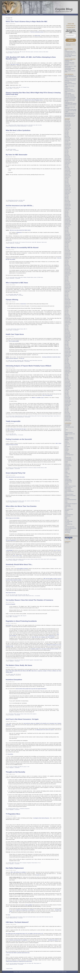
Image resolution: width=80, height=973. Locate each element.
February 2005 (67, 413)
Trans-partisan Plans (68, 524)
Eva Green (16, 200)
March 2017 (67, 216)
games (12, 674)
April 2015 (67, 247)
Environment (15, 501)
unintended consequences (24, 808)
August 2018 (67, 193)
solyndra (28, 500)
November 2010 (68, 319)
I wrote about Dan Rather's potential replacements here (17, 952)
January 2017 (67, 219)
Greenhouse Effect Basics (69, 62)
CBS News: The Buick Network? (17, 922)
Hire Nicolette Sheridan (31, 916)
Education (67, 450)
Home (7, 14)
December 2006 (68, 383)
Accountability (67, 425)
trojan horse (40, 360)
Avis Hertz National (13, 963)
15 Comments (27, 361)
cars (9, 433)
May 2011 (66, 311)
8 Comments (30, 126)
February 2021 (67, 156)
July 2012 (66, 292)
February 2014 (67, 266)
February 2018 (67, 201)
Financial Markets (68, 458)
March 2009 (67, 347)
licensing (14, 360)
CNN (10, 87)
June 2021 (67, 151)
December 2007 (68, 367)
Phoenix (41, 559)
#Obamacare (19, 232)
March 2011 (67, 314)
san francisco (36, 51)
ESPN (15, 125)
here (55, 550)
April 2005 (67, 411)
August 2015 (67, 242)
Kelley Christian (27, 713)
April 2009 (67, 345)
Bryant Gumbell (12, 916)
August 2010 (67, 324)
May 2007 (66, 377)
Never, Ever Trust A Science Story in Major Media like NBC (26, 21)
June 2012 (67, 294)
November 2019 (68, 173)
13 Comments (15, 329)
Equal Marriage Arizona (69, 454)
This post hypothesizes (11, 540)
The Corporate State (68, 521)
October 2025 (67, 126)
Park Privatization (25, 14)
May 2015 (66, 246)
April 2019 (67, 182)
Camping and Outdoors (69, 437)
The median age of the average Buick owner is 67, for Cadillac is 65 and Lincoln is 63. (24, 933)
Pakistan (24, 277)
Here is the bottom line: (47, 395)
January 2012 (67, 300)
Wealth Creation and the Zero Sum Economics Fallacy (70, 113)
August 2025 (67, 129)
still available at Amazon (22, 568)
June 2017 (67, 212)
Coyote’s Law (67, 88)
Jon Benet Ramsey (31, 415)
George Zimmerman (18, 415)
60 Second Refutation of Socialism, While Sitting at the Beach (70, 76)
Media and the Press (13, 126)
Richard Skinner (34, 862)
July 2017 (66, 211)
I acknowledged (9, 550)
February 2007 (67, 381)
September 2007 (68, 371)
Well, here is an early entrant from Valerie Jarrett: (20, 230)
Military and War (68, 488)
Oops (66, 50)
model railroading (68, 490)
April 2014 (67, 264)
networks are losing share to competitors (25, 909)
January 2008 (67, 366)
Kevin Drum (23, 303)
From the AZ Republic (10, 604)
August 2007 (67, 372)
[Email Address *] (70, 35)
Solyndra (11, 479)
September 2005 (68, 404)
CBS (13, 242)
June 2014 (67, 261)
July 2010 (66, 325)
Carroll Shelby (10, 294)
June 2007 (67, 375)
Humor (66, 475)
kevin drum (26, 125)
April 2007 (67, 378)
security (22, 500)
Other (11, 616)
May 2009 (66, 344)
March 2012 (67, 298)
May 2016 (66, 230)
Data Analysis (67, 446)
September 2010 (68, 322)
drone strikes (12, 277)
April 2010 (67, 329)
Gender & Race (68, 464)
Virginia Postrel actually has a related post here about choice (19, 961)
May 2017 (66, 213)
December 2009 (68, 334)
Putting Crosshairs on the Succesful (19, 439)
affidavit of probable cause (38, 397)
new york (23, 51)
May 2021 (66, 152)
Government (12, 278)
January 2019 (67, 186)
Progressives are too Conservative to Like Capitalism (70, 103)
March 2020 (67, 167)
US (37, 277)
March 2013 (67, 281)
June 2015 (67, 245)
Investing (66, 483)
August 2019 (67, 177)
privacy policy (68, 44)
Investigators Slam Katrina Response (41, 818)
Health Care (12, 243)
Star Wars (40, 125)
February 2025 (67, 137)
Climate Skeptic (12, 14)
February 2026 (67, 121)
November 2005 (68, 401)
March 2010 (67, 330)
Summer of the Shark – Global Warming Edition (70, 67)
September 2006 (68, 387)
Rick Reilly (18, 674)
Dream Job (25, 916)
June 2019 (67, 179)
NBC (21, 51)
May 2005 (66, 409)
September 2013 (68, 273)
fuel (10, 433)
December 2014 (68, 253)
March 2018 (67, 200)
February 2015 (67, 250)
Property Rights (68, 505)
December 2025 (68, 124)
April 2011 (67, 313)
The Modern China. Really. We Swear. (19, 665)
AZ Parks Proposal (34, 14)
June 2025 (67, 132)
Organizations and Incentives (70, 495)
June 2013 (67, 277)
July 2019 (66, 178)
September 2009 (68, 338)
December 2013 (68, 269)
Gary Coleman (17, 615)
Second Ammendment (69, 514)
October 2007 (67, 370)
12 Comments (16, 150)
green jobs (17, 500)
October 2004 (67, 419)
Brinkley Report (11, 200)
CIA (8, 277)
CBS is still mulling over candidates (18, 872)
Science (11, 52)
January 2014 (67, 268)
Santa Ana (41, 51)
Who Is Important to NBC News (17, 283)
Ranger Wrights (50, 415)
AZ (8, 615)
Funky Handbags (68, 93)
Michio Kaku (37, 35)
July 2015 (66, 243)
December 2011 (68, 302)
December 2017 (68, 204)
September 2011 (68, 306)
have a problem (28, 904)
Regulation (21, 361)
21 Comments (37, 595)
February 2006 (67, 397)
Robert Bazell (34, 360)
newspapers (24, 862)
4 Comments (17, 863)
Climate (66, 441)
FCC (9, 766)
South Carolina (13, 149)
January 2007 (67, 382)
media (13, 51)
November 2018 (68, 189)
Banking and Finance (69, 432)
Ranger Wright (44, 415)
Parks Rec (39, 415)
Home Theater (67, 473)
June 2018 (67, 196)
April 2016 (67, 231)
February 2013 (67, 283)
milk (29, 125)
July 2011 (66, 309)
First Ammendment (68, 460)
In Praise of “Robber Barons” (70, 98)
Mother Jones (32, 125)
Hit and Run (10, 754)
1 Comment (20, 917)
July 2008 (66, 358)
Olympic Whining (12, 299)
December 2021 (68, 143)
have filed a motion (15, 64)
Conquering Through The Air (70, 51)
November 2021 (68, 144)
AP (8, 87)
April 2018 (67, 198)
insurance (23, 242)
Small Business (67, 515)
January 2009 (67, 349)
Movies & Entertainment (22, 126)
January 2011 (67, 317)
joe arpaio (28, 559)
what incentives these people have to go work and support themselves (31, 688)
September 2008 (68, 355)
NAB (19, 766)
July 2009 (66, 341)
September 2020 (68, 162)
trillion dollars (45, 51)
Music (66, 492)
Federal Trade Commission (22, 467)
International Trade (68, 481)
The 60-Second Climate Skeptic (70, 109)
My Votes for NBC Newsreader (16, 154)
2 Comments (17, 243)
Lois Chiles (21, 200)
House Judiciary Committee (21, 559)
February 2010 (67, 332)
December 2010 (68, 318)
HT (13, 766)
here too (22, 358)
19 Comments (27, 416)
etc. (65, 456)
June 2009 (67, 343)
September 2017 (68, 208)
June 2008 (67, 359)
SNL (52, 916)
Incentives (67, 477)
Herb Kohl (31, 467)
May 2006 (66, 393)
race (15, 433)
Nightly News (26, 360)
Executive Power (68, 457)
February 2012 (67, 299)
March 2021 (67, 155)
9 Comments (20, 201)
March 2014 (67, 265)
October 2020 (67, 160)
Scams (66, 511)
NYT (21, 87)
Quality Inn (34, 713)
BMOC (18, 14)
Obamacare (39, 242)
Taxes (66, 518)
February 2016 (67, 234)
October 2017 (67, 207)
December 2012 (68, 285)
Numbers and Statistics (69, 494)
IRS (26, 242)
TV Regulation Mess (13, 814)
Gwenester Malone (20, 713)
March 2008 (67, 363)
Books (66, 436)
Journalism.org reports (53, 939)
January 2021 (67, 158)
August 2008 (67, 356)
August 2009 (67, 340)
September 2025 (68, 128)
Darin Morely (8, 625)
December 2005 (68, 400)
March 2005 (67, 412)
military (19, 277)
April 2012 (67, 296)
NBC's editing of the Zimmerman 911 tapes (16, 429)
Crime (11, 416)
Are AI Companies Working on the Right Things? (70, 56)
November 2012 (68, 287)
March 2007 (67, 379)
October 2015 (67, 239)
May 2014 (66, 262)
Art (65, 431)
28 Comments (21, 501)
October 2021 (67, 145)
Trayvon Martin (56, 415)
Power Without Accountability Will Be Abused (22, 247)
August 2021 (67, 148)
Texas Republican (53, 559)
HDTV (11, 766)
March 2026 (67, 120)
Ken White (13, 87)
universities (32, 500)
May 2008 (66, 360)
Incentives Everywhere (14, 679)
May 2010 (66, 328)
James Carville (39, 916)
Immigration (15, 560)
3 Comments (17, 278)
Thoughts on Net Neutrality (15, 772)
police (45, 559)
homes (18, 862)
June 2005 (67, 408)
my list (37, 874)
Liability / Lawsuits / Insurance (20, 595)
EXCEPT (9, 862)
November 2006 (68, 385)
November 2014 (68, 254)
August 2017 (67, 209)
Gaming (66, 461)
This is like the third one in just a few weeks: (15, 477)
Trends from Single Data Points (70, 528)
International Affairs (68, 480)
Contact (41, 14)
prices (25, 766)
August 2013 (67, 275)
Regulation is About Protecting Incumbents (21, 621)
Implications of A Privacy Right (70, 97)
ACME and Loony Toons (69, 427)
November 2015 (68, 238)
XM (28, 766)
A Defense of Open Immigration (70, 78)
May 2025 (66, 133)
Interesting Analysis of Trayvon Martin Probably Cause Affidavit (28, 366)
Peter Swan (28, 51)
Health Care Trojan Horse (15, 334)
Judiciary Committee (37, 467)
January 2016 (67, 235)
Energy (13, 500)
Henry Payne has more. (11, 592)
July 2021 (66, 149)
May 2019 (66, 181)
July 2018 (66, 194)
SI (20, 674)
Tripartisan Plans (68, 529)
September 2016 (68, 224)
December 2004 (68, 416)
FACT (20, 242)
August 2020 (67, 163)
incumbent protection (12, 808)
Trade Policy (67, 522)
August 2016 (67, 226)
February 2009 (67, 348)
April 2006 (67, 394)
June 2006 (67, 392)
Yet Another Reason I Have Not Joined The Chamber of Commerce (29, 600)
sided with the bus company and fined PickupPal (43, 637)
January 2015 (67, 251)
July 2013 (66, 276)
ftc (28, 467)
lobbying (15, 766)
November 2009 (68, 336)
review (35, 277)
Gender (66, 462)
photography (67, 498)
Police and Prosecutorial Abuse (18, 416)
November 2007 (68, 368)
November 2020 (68, 159)
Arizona (11, 560)
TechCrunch (51, 635)
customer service (11, 415)
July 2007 (66, 374)
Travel (66, 525)
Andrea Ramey (10, 713)
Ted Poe (48, 559)
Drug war (66, 447)
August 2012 (67, 291)
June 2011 (67, 310)
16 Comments (17, 714)
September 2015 (68, 241)
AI (65, 428)
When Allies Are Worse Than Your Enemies (21, 506)
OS (22, 766)
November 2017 (68, 205)
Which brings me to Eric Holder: (13, 518)
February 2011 (67, 315)
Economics (12, 714)
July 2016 (66, 227)
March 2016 (67, 232)
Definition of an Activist (69, 89)
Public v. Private (68, 506)
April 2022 (67, 141)
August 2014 (67, 258)
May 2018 (66, 197)
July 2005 (66, 406)
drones (16, 277)
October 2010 (67, 321)
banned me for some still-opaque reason (33, 99)
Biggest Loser (11, 615)
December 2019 (68, 171)
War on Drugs (67, 532)
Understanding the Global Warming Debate (69, 69)
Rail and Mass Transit (69, 509)
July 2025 (66, 130)
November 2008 (68, 352)
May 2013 (66, 279)
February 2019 (67, 185)
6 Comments (20, 295)
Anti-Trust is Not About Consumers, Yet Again (22, 719)
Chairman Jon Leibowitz (12, 467)
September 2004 (68, 420)
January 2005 (67, 415)
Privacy (66, 502)
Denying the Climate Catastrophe (68, 61)
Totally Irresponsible (13, 421)
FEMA (15, 713)
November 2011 (68, 303)
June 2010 (67, 326)
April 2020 (67, 166)
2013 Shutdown (68, 424)
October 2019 (67, 174)
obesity (30, 360)
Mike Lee (42, 467)
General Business (68, 465)
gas (14, 594)
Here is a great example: (14, 341)
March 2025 (67, 136)
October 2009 (67, 337)
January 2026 (67, 122)
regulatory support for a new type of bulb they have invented (44, 648)
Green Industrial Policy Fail (15, 473)
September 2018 (68, 192)
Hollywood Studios (20, 125)
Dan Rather (20, 916)
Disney (12, 125)
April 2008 (67, 362)
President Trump (26, 87)
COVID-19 (67, 442)
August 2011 (67, 307)
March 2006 (67, 396)
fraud (13, 594)
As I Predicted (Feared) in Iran (70, 52)
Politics (11, 88)
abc (8, 594)
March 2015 (67, 249)
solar (25, 500)
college (9, 125)
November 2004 (68, 417)
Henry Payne (20, 594)
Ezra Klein (16, 242)
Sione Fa (24, 615)
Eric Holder (13, 559)
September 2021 (68, 147)
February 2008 (67, 364)
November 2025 (68, 125)
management (19, 360)
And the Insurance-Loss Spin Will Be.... (20, 205)
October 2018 (67, 190)
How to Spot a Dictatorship (70, 96)
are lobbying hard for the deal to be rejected (44, 729)
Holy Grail (10, 51)
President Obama (30, 277)
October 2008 (67, 353)
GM (16, 594)
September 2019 (68, 175)
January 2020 (67, 170)
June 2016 (67, 228)
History (66, 471)
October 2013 (67, 272)
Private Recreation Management (71, 503)
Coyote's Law (67, 443)
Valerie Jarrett (44, 242)
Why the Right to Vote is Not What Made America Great (70, 116)
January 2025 (67, 139)
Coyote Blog (64, 9)
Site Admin (67, 542)
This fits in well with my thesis (36, 31)
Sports (11, 329)
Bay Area (9, 500)
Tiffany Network (37, 963)
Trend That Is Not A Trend (69, 526)
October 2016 (67, 223)
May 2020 (66, 164)
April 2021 (67, 154)
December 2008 (68, 351)
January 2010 (67, 333)
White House (40, 277)
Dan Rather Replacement (15, 868)
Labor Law (67, 484)
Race (66, 507)
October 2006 (67, 386)
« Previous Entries (9, 19)
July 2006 (66, 390)
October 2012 (67, 288)
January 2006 (67, 398)
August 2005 (67, 405)
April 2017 (67, 215)
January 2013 (67, 284)
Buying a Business (68, 82)
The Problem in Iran (68, 54)
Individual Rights (68, 479)
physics (31, 51)
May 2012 (66, 295)
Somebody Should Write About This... (19, 564)
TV (26, 766)
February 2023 (67, 140)
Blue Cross (10, 242)
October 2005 (67, 402)
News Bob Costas (47, 916)
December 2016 (68, 220)
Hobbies (66, 472)
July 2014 (66, 260)
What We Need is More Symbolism (18, 130)
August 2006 (67, 389)
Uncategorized (67, 530)
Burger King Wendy (20, 963)
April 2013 (67, 280)
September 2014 (68, 257)
